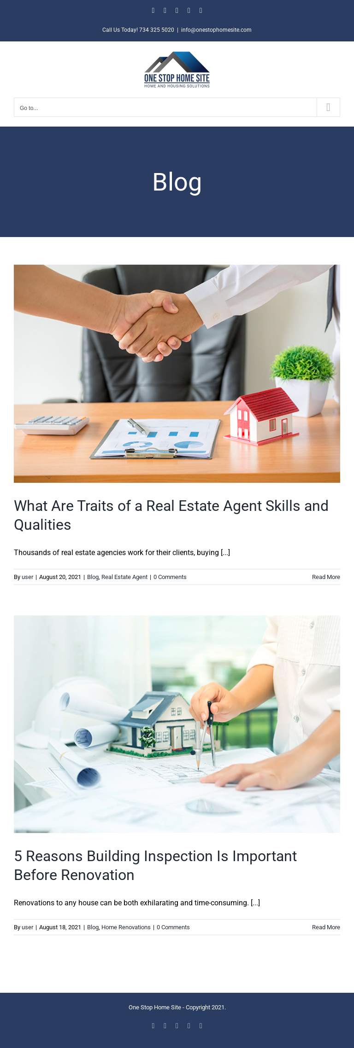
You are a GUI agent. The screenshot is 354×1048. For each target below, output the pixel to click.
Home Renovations (126, 927)
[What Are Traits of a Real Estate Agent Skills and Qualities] (177, 373)
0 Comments (170, 576)
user (27, 576)
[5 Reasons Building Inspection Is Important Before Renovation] (177, 724)
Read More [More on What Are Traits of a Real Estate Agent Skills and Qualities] (326, 576)
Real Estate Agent (124, 576)
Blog (93, 576)
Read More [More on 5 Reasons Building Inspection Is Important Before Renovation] (326, 927)
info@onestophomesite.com (216, 30)
